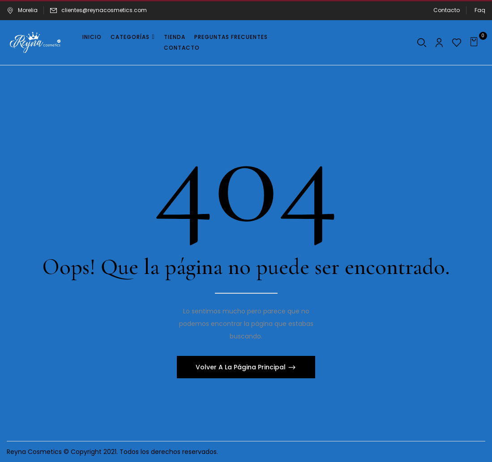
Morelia (22, 10)
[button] (475, 42)
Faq (480, 10)
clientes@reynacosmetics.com (104, 10)
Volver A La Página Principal (241, 367)
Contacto (446, 10)
